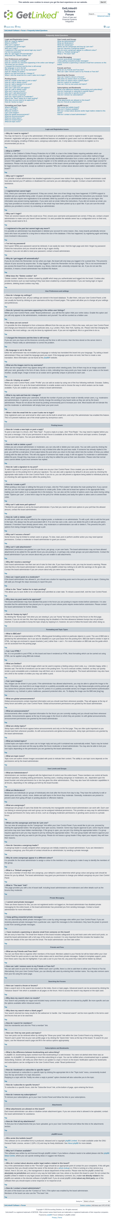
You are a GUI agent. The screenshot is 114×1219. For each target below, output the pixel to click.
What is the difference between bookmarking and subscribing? (79, 89)
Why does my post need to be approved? (20, 100)
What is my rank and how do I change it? (19, 73)
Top (5, 147)
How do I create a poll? (13, 86)
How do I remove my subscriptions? (70, 95)
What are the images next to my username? (21, 70)
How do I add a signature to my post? (18, 84)
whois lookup (64, 1168)
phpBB (46, 358)
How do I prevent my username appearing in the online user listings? (29, 63)
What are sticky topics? (13, 118)
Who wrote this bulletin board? (68, 107)
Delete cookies (85, 1205)
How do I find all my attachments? (69, 102)
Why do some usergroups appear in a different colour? (77, 50)
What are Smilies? (11, 111)
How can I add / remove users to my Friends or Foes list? (78, 71)
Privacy (54, 1217)
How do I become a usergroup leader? (71, 48)
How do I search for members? (68, 82)
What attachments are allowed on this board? (73, 100)
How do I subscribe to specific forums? (71, 93)
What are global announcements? (17, 114)
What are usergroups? (65, 45)
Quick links (9, 27)
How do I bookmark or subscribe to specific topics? (75, 91)
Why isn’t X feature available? (68, 109)
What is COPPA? (11, 43)
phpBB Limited (71, 1141)
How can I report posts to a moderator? (19, 96)
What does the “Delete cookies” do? (18, 55)
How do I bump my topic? (14, 102)
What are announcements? (14, 116)
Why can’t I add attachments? (15, 93)
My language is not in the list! (15, 68)
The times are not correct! (14, 64)
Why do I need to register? (14, 41)
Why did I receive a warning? (15, 95)
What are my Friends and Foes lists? (70, 70)
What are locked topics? (13, 120)
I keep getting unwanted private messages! (72, 61)
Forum (23, 1205)
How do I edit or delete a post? (16, 82)
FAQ (17, 27)
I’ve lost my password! (13, 52)
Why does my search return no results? (71, 79)
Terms (60, 1217)
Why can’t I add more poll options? (17, 88)
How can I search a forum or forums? (70, 77)
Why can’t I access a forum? (15, 91)
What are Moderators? (65, 43)
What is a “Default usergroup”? (68, 52)
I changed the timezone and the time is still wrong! (23, 66)
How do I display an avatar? (15, 71)
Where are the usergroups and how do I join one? (75, 46)
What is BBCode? (11, 107)
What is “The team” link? (66, 54)
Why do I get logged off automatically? (19, 54)
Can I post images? (12, 112)
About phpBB (73, 1143)
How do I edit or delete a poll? (16, 89)
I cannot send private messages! (69, 59)
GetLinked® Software (11, 1205)
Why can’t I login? (11, 48)
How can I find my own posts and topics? (72, 84)
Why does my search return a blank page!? (73, 80)
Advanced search (103, 16)
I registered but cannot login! (15, 46)
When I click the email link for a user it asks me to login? (25, 75)
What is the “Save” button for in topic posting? (21, 98)
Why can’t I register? (12, 45)
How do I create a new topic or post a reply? (21, 80)
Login (107, 27)
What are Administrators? (66, 41)
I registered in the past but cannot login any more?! (23, 50)
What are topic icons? (13, 121)
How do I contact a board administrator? (71, 114)
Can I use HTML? (11, 109)
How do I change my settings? (16, 61)
